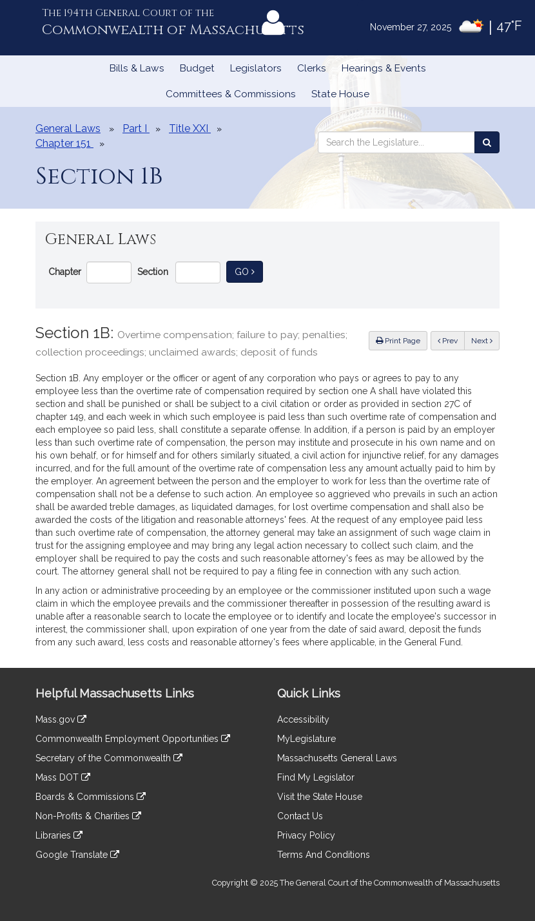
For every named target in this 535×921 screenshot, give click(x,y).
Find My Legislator (316, 777)
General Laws (68, 128)
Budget (197, 68)
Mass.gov (60, 719)
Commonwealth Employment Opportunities (132, 739)
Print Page (398, 340)
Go (249, 271)
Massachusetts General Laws (337, 758)
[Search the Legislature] (487, 142)
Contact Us (300, 816)
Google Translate (77, 855)
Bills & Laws (137, 68)
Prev (451, 339)
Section (152, 272)
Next (481, 340)
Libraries (59, 835)
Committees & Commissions (231, 94)
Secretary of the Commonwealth (108, 758)
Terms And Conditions (323, 855)
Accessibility (303, 719)
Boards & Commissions (90, 797)
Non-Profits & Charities (88, 816)
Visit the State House (319, 797)
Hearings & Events (384, 68)
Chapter (64, 272)
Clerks (311, 68)
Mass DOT (62, 777)
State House (340, 94)
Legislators (256, 68)
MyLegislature (306, 739)
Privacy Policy (306, 835)
